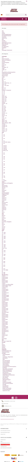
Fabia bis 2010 (5, 186)
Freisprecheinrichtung (6, 73)
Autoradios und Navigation (7, 183)
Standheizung (5, 387)
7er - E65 (3, 254)
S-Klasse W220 (5, 321)
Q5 (2, 171)
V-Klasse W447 (5, 335)
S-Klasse (3, 320)
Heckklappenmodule (6, 373)
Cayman (3, 347)
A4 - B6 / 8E (4, 145)
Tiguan (3, 119)
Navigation (4, 45)
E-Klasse (3, 301)
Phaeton (3, 102)
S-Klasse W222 (5, 324)
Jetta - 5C (3, 89)
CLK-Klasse (4, 294)
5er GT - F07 (4, 248)
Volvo (3, 359)
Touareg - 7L (4, 125)
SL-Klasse (4, 325)
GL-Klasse (4, 307)
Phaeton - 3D (4, 103)
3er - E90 (3, 237)
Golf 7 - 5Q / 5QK (5, 85)
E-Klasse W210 (5, 302)
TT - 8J (3, 179)
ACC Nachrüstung (6, 360)
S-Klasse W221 (5, 323)
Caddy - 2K (4, 69)
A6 (2, 155)
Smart (3, 355)
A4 (2, 144)
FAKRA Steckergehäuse (7, 370)
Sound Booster (5, 385)
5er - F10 (3, 247)
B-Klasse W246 (5, 282)
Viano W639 (4, 338)
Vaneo (3, 336)
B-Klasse (3, 279)
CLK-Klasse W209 (5, 296)
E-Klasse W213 (5, 306)
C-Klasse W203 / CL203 (6, 285)
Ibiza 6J (3, 224)
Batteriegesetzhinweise (6, 42)
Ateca (3, 219)
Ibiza (3, 222)
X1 (2, 256)
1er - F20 (3, 233)
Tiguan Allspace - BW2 (6, 122)
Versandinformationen (6, 35)
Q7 (2, 174)
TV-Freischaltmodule (6, 389)
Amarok (3, 61)
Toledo (3, 229)
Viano (3, 337)
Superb (3, 206)
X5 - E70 (3, 265)
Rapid (3, 201)
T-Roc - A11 (4, 118)
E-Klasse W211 (5, 303)
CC (2, 70)
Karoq (3, 189)
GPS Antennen (5, 372)
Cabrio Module (5, 364)
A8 (2, 162)
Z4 (2, 271)
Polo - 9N (3, 109)
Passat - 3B (4, 96)
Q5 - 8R (3, 172)
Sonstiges (4, 353)
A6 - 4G (3, 159)
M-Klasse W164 (5, 315)
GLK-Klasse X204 (5, 312)
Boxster (3, 344)
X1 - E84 (3, 257)
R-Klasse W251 (5, 319)
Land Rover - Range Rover (7, 356)
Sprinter (3, 332)
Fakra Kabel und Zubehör (7, 368)
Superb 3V (4, 209)
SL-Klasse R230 (5, 326)
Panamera (4, 348)
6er (2, 249)
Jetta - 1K (3, 87)
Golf (3, 80)
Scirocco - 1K (4, 113)
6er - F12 (3, 251)
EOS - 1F (3, 79)
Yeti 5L (3, 212)
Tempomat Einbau (5, 352)
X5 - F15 (3, 266)
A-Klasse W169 (5, 277)
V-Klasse (3, 333)
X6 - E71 (3, 268)
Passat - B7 (4, 99)
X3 (2, 260)
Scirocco (3, 111)
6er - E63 (3, 250)
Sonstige (4, 384)
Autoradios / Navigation (6, 221)
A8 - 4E (3, 163)
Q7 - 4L (3, 175)
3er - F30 (3, 238)
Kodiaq (3, 191)
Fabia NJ (3, 188)
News (3, 32)
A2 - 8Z (3, 138)
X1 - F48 (3, 259)
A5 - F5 (3, 154)
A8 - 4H (3, 165)
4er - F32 (3, 241)
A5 (2, 151)
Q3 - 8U (3, 169)
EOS (3, 78)
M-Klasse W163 (5, 314)
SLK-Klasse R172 (5, 331)
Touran (3, 127)
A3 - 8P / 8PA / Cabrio (6, 142)
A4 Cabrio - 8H (5, 150)
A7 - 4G (3, 161)
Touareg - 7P (4, 126)
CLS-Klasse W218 (5, 298)
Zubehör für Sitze (6, 390)
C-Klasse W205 (5, 286)
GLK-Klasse (4, 311)
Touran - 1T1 (4, 128)
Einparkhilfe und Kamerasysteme (8, 72)
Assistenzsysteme (5, 62)
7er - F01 (3, 255)
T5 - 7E (3, 92)
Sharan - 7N (4, 115)
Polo (3, 104)
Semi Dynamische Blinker (7, 383)
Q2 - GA (3, 167)
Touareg (3, 124)
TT (2, 178)
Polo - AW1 (4, 110)
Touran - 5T (4, 131)
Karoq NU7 (4, 190)
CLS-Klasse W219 (5, 300)
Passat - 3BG (4, 97)
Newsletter (4, 36)
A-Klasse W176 (5, 278)
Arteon (3, 63)
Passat (3, 95)
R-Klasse (3, 318)
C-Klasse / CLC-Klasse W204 (7, 284)
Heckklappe (4, 195)
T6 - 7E (3, 93)
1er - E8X (3, 232)
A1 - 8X (3, 134)
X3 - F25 (3, 262)
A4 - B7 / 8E (4, 146)
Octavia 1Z (4, 198)
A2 (2, 137)
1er (2, 231)
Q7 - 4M (3, 177)
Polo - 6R (3, 108)
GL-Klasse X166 (5, 309)
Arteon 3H (4, 64)
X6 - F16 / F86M (5, 270)
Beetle (3, 66)
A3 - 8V (3, 143)
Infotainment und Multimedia (8, 374)
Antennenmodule (5, 58)
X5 (2, 264)
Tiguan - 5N (4, 120)
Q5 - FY (3, 173)
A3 (2, 139)
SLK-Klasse (4, 329)
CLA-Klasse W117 (5, 292)
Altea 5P (3, 215)
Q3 (2, 168)
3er (2, 235)
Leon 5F (3, 227)
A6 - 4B (3, 156)
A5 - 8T (3, 153)
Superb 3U (4, 208)
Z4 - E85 (3, 272)
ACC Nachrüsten (5, 46)
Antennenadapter (6, 361)
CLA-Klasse (4, 291)
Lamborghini (5, 358)
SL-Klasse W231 (5, 327)
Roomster (4, 203)
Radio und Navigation (6, 60)
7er (2, 253)
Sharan (3, 114)
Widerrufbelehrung (5, 443)
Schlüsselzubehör (6, 354)
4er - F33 (3, 242)
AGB (3, 39)
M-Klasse (4, 313)
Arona (3, 216)
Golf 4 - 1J (4, 81)
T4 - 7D (3, 91)
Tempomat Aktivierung (6, 350)
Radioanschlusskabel (6, 382)
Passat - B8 (4, 101)
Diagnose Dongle (5, 194)
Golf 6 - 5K (4, 84)
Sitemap (3, 40)
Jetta (3, 86)
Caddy (3, 68)
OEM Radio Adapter (6, 379)
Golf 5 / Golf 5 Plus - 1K (6, 83)
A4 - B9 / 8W (4, 149)
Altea (3, 214)
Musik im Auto (5, 75)
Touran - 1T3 (4, 130)
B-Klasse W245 (5, 280)
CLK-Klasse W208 (5, 295)
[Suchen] (15, 15)
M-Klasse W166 (5, 317)
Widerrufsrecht (5, 44)
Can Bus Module (5, 365)
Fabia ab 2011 (4, 185)
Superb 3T (4, 207)
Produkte (4, 381)
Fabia (3, 184)
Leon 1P (3, 226)
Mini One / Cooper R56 (6, 341)
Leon (3, 225)
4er (2, 239)
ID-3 (3, 57)
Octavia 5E (4, 200)
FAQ (3, 30)
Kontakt (3, 33)
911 (2, 343)
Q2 (2, 166)
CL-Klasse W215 (5, 290)
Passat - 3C (4, 98)
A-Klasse (3, 276)
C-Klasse (3, 283)
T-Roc (3, 116)
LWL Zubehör (5, 377)
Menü (4, 19)
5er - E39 (3, 244)
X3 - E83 (3, 261)
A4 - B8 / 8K (4, 148)
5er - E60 (3, 245)
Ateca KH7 (4, 220)
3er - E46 (3, 236)
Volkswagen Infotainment (7, 50)
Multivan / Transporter (6, 90)
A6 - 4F (3, 157)
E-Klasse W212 (5, 305)
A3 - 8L (3, 140)
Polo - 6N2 (4, 107)
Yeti (2, 210)
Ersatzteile (4, 367)
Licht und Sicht (5, 74)
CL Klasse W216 (5, 289)
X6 (2, 267)
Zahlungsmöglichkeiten (6, 34)
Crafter (3, 77)
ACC (3, 49)
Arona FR (3, 218)
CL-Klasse (4, 288)
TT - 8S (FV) (4, 180)
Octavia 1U (4, 197)
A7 (2, 160)
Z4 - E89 (3, 273)
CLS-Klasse (4, 297)
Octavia (3, 196)
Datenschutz (4, 38)
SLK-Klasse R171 (5, 330)
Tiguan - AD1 (4, 121)
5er (2, 243)
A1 (2, 133)
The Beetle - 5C (5, 67)
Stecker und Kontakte (6, 388)
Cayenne (3, 346)
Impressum (4, 41)
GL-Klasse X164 (5, 308)
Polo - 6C (3, 105)
